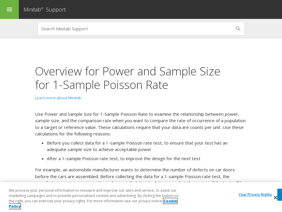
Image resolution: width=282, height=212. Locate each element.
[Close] (275, 197)
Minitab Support (45, 9)
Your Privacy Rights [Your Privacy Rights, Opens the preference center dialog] (255, 194)
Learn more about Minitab (58, 97)
